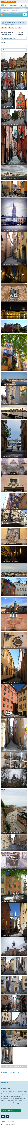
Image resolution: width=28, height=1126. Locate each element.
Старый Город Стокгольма (16, 22)
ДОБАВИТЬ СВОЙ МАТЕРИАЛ (9, 1)
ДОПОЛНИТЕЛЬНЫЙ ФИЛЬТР (10, 38)
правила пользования (7, 1121)
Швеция (15, 18)
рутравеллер (3, 18)
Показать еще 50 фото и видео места (14, 1066)
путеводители (10, 18)
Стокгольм (21, 18)
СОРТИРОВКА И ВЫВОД (10, 46)
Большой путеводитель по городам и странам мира (13, 1088)
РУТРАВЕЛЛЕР (5, 1082)
